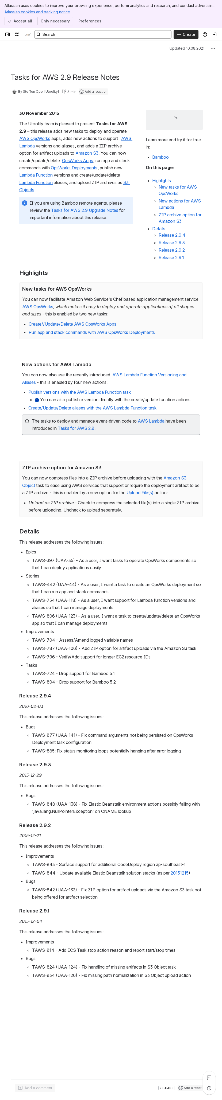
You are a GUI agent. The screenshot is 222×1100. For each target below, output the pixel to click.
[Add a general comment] (35, 1088)
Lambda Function (36, 175)
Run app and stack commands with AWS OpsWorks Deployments (92, 332)
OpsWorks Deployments (74, 167)
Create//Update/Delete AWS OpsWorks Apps (72, 324)
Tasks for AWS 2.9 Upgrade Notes (84, 210)
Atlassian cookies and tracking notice (37, 11)
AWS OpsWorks (34, 138)
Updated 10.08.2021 (187, 48)
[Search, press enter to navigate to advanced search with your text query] (102, 34)
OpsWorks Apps (77, 160)
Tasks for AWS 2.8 (76, 428)
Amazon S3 (86, 153)
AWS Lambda (151, 420)
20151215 (180, 873)
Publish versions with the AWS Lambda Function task (79, 392)
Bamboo (160, 157)
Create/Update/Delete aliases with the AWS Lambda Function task (92, 408)
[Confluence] (28, 34)
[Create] (186, 34)
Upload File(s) (140, 492)
